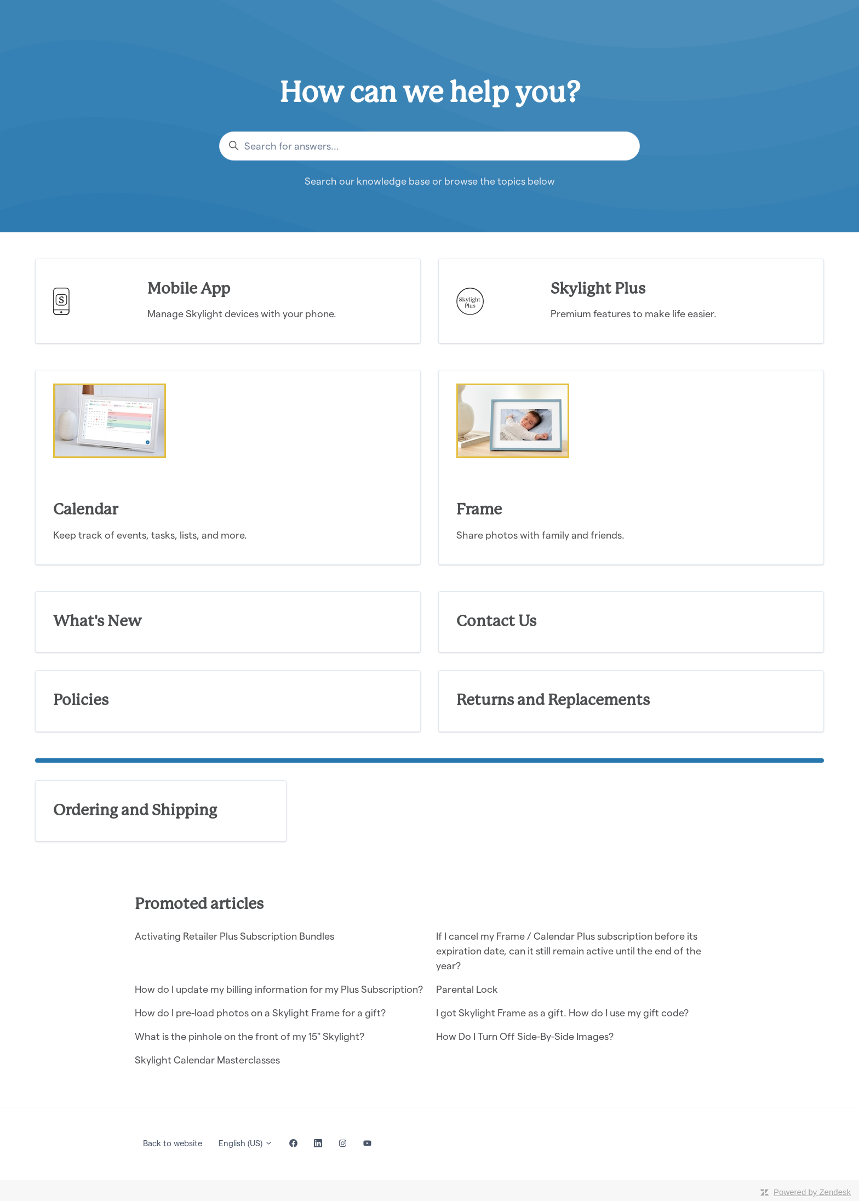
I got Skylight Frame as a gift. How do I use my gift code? (562, 1013)
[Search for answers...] (429, 146)
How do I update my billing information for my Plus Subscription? (279, 989)
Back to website (172, 1143)
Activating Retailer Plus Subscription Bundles (234, 936)
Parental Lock (467, 989)
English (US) (246, 1143)
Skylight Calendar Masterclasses (207, 1060)
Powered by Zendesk (812, 1192)
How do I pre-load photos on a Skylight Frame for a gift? (260, 1013)
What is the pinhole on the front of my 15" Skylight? (249, 1036)
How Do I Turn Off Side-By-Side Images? (525, 1036)
